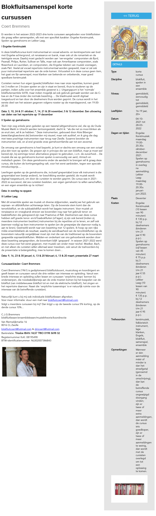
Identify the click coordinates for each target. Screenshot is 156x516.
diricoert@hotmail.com (47, 329)
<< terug (131, 16)
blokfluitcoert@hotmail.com (63, 300)
